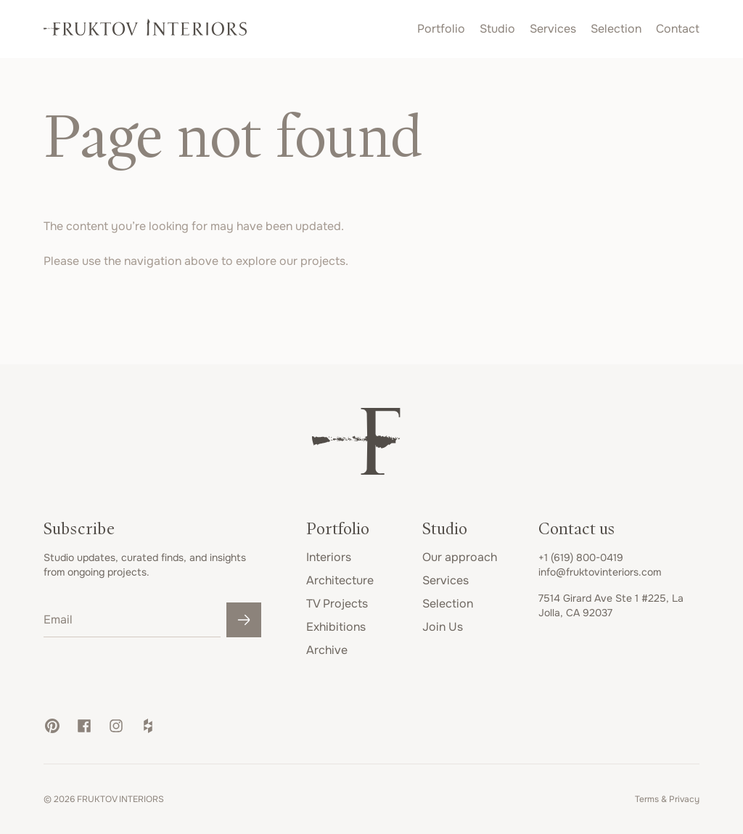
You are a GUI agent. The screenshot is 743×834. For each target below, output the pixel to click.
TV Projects (337, 603)
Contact (677, 29)
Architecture (340, 580)
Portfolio (441, 29)
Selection (616, 29)
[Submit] (243, 619)
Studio (497, 29)
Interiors (328, 557)
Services (553, 29)
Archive (327, 650)
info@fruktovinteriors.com (599, 572)
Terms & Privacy (667, 799)
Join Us (442, 626)
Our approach (459, 557)
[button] (52, 726)
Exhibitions (336, 626)
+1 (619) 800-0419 (580, 557)
